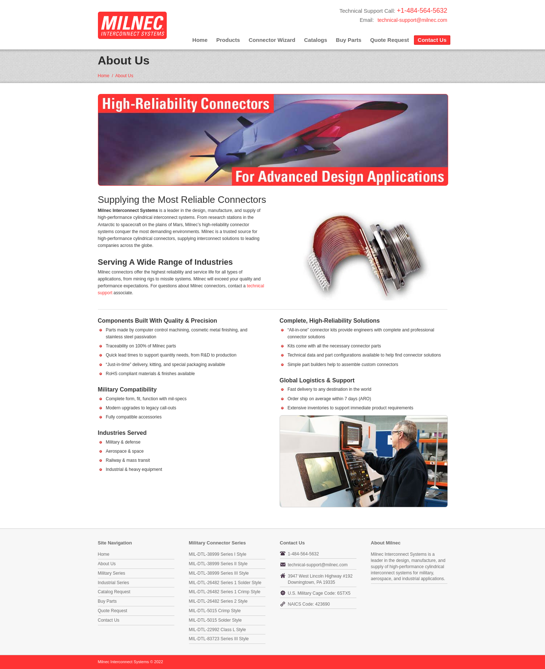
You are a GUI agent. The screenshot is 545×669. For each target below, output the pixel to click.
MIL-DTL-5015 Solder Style (215, 620)
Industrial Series (113, 582)
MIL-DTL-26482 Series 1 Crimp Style (225, 591)
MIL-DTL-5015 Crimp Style (215, 610)
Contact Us (432, 40)
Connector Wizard (272, 40)
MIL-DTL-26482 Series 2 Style (218, 601)
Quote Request (389, 40)
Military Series (111, 573)
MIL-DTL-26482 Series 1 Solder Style (225, 582)
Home (200, 40)
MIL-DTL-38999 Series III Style (219, 573)
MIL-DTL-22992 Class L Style (217, 629)
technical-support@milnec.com (412, 20)
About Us (107, 563)
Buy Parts (349, 40)
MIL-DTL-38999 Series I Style (217, 554)
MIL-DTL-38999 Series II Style (218, 563)
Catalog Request (114, 591)
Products (228, 40)
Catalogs (315, 40)
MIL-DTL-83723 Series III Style (219, 638)
